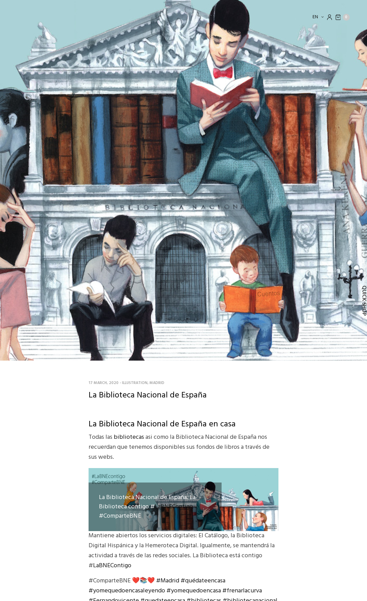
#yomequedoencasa (193, 591)
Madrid (157, 383)
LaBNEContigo (174, 507)
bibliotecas (129, 437)
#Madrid (167, 581)
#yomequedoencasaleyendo (127, 591)
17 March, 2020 (104, 383)
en (316, 17)
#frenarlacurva (242, 591)
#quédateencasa (203, 581)
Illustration (134, 383)
